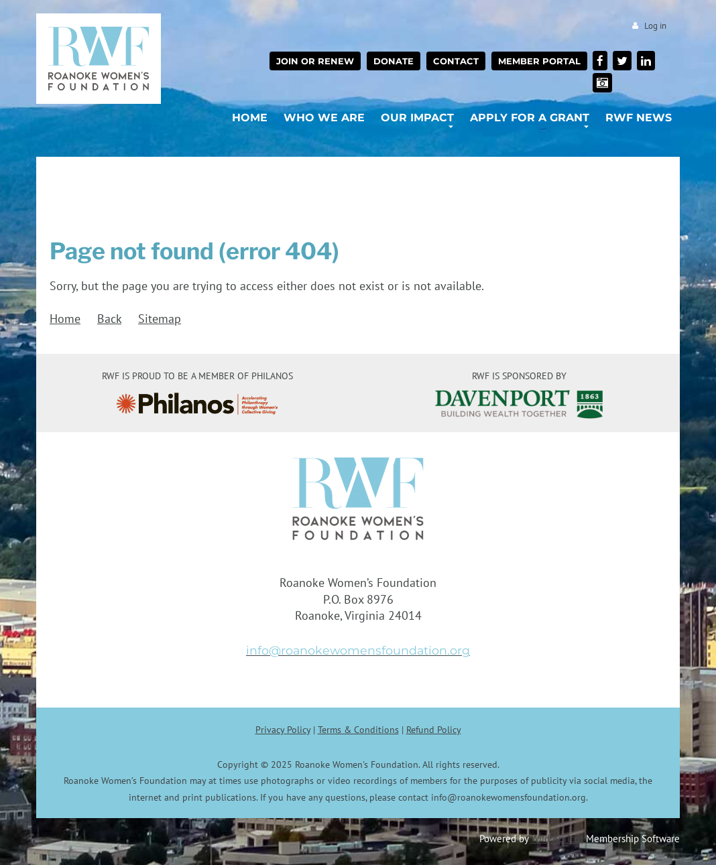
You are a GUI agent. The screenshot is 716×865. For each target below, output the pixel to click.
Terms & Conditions (358, 730)
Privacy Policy (282, 730)
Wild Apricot (557, 838)
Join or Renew (315, 61)
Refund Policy (433, 730)
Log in (655, 25)
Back (109, 318)
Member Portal (539, 61)
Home (65, 318)
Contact (456, 61)
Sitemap (159, 318)
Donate (393, 61)
